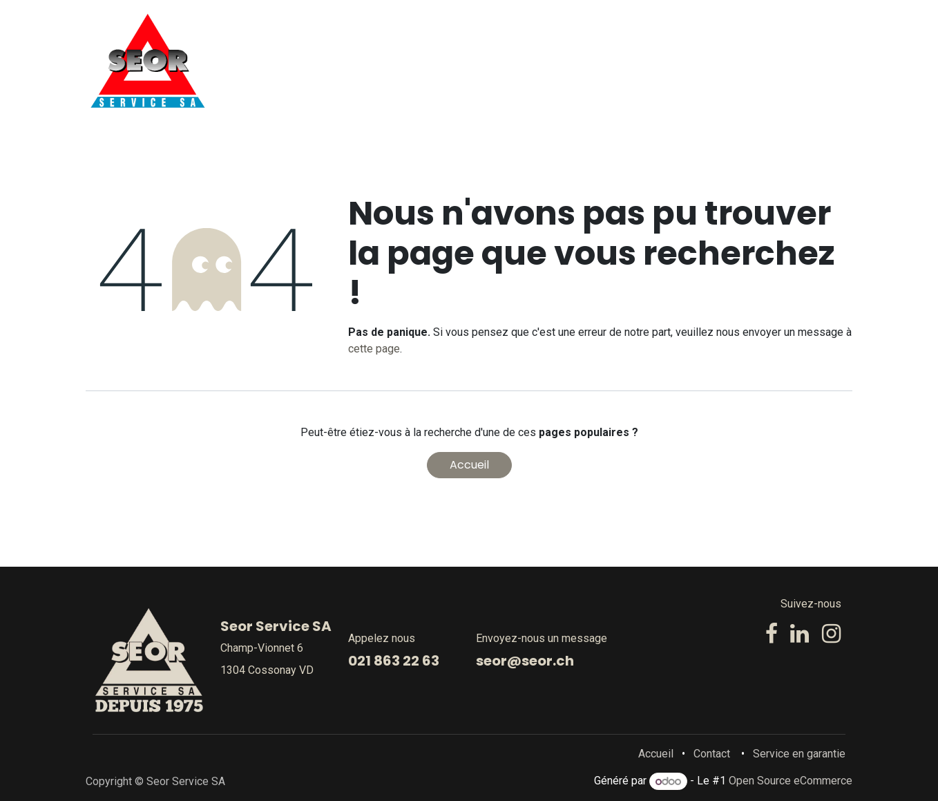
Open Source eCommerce (790, 781)
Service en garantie (799, 753)
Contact (711, 753)
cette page (374, 348)
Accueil (469, 465)
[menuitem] (426, 61)
